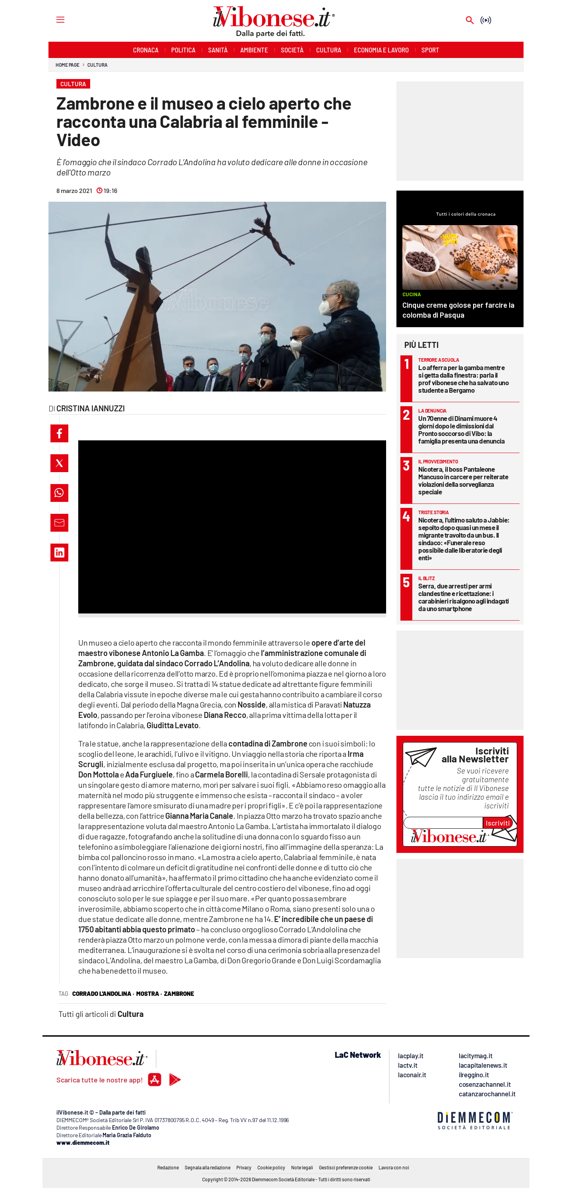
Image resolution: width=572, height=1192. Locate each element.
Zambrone (179, 993)
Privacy (243, 1167)
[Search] (470, 20)
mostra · (149, 993)
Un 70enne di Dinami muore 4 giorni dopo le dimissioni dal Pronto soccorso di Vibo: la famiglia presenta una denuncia (461, 429)
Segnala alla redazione (207, 1167)
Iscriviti (498, 822)
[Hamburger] (53, 19)
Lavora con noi (394, 1167)
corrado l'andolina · (103, 993)
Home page (67, 65)
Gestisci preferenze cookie (346, 1167)
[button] (59, 433)
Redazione (168, 1167)
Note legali (302, 1167)
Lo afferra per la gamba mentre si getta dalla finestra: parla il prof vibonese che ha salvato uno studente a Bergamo (463, 378)
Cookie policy (271, 1167)
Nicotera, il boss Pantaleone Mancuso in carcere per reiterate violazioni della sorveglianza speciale (463, 480)
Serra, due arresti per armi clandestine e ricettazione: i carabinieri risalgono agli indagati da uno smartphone (463, 597)
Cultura (97, 65)
